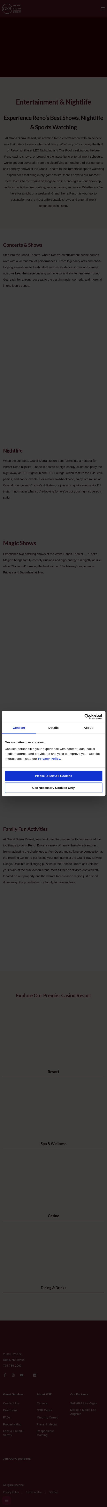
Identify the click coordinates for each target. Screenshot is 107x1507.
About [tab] (88, 727)
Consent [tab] (19, 727)
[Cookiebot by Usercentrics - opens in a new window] (84, 716)
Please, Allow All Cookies (53, 776)
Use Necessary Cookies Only (53, 787)
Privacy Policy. (49, 758)
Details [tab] (53, 727)
